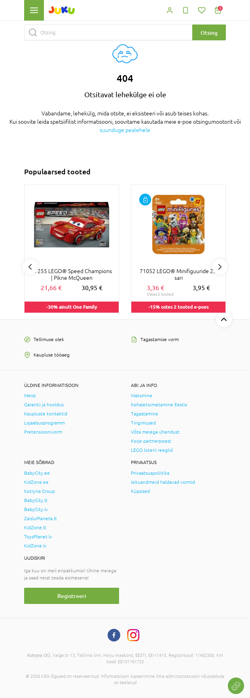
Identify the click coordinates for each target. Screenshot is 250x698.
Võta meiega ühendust (155, 432)
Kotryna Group (39, 491)
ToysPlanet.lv (38, 537)
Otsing (209, 32)
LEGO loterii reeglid (152, 450)
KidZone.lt (35, 527)
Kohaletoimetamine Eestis (159, 404)
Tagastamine (144, 414)
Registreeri (71, 595)
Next (220, 267)
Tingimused (143, 423)
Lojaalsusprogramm (44, 423)
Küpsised (140, 491)
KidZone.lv (35, 546)
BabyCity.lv (36, 509)
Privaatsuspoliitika (150, 473)
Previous (30, 267)
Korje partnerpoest (151, 441)
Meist (30, 395)
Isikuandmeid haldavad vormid (163, 482)
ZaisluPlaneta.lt (40, 518)
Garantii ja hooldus (44, 404)
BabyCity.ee (37, 473)
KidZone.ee (36, 482)
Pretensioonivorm (43, 432)
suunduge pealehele (125, 130)
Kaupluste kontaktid (45, 414)
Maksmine (141, 395)
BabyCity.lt (35, 500)
